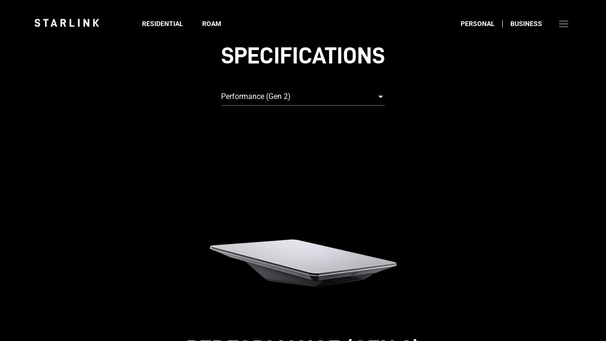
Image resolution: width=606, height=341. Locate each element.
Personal (478, 23)
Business (526, 23)
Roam (211, 23)
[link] (66, 22)
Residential (162, 23)
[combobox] (303, 96)
